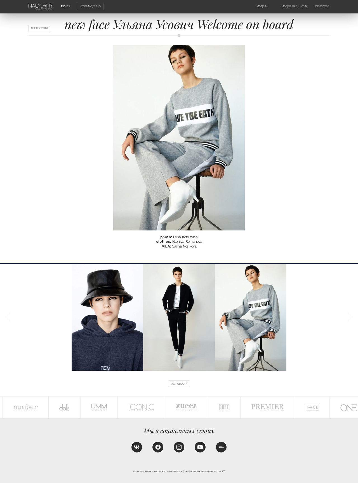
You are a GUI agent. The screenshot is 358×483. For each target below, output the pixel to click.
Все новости (39, 28)
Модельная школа (295, 6)
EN (68, 6)
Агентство (322, 6)
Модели (262, 6)
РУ (63, 6)
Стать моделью (91, 6)
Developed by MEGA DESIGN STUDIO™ (205, 471)
